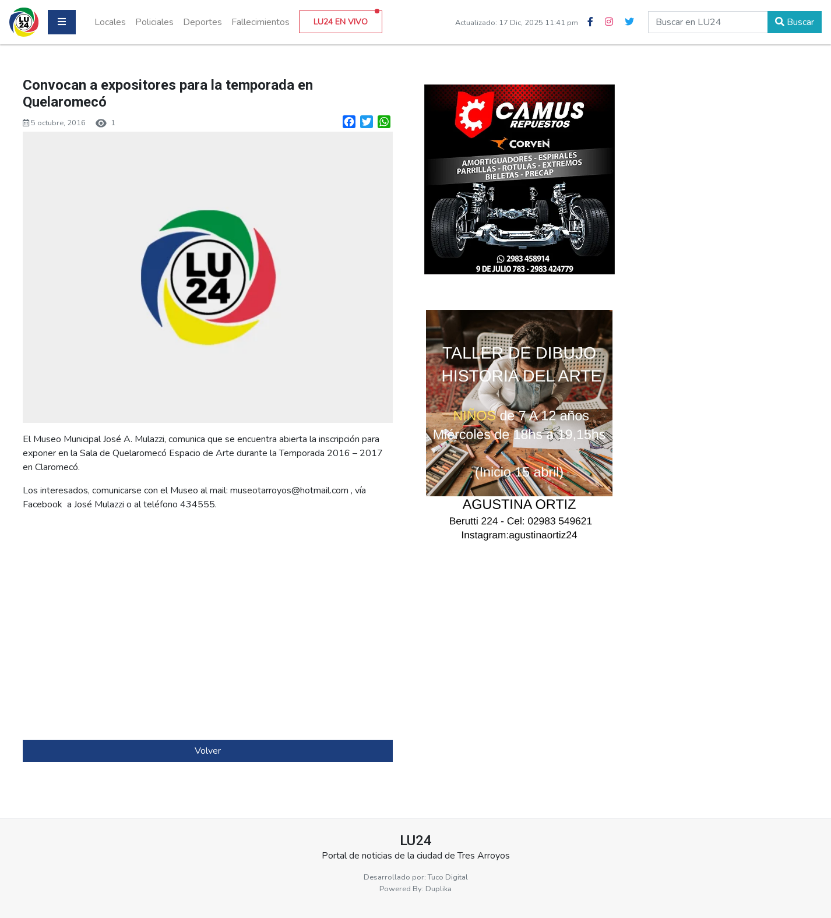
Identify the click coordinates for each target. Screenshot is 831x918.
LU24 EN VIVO (346, 18)
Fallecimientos (260, 22)
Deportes (202, 22)
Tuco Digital (448, 877)
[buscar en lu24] (708, 22)
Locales (110, 22)
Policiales (154, 22)
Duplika (438, 889)
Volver (208, 750)
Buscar (794, 22)
